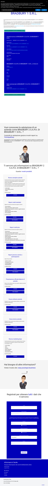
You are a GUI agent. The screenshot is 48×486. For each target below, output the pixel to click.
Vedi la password (24, 425)
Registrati (24, 452)
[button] (46, 2)
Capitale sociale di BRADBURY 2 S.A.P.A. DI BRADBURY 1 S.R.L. (17, 88)
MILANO (8, 70)
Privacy (5, 473)
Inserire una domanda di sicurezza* (24, 435)
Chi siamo (6, 472)
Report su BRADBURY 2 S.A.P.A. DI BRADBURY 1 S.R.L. (14, 30)
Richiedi (15, 195)
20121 (8, 73)
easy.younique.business (27, 368)
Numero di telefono (24, 411)
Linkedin (43, 484)
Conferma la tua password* (24, 428)
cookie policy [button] (38, 4)
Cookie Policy (6, 467)
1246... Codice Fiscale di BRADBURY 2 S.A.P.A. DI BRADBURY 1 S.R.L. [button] (18, 43)
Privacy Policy (6, 466)
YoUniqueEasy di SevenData (35, 24)
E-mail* (24, 405)
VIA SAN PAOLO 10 (10, 67)
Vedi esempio (15, 220)
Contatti (5, 475)
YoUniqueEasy (9, 137)
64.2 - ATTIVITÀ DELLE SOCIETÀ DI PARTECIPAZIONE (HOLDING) (17, 50)
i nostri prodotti (26, 171)
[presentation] (24, 448)
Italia (7, 80)
